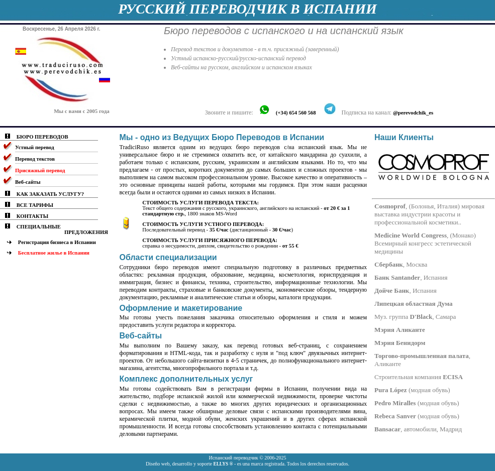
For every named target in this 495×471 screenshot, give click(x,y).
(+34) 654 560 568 (296, 112)
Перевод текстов (35, 159)
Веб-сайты (28, 182)
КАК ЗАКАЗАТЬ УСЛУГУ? (50, 194)
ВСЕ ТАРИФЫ (35, 205)
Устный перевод (34, 147)
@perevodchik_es (413, 112)
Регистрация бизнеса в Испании (57, 242)
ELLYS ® (223, 463)
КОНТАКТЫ (33, 216)
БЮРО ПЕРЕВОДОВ (42, 137)
